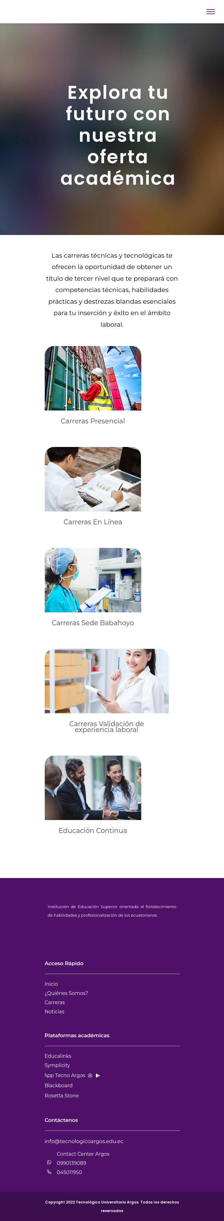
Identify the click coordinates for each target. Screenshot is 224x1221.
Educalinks (58, 1056)
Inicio (51, 984)
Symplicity (57, 1065)
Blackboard (59, 1085)
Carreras (55, 1002)
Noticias (54, 1012)
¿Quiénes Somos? (66, 993)
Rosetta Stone (62, 1096)
